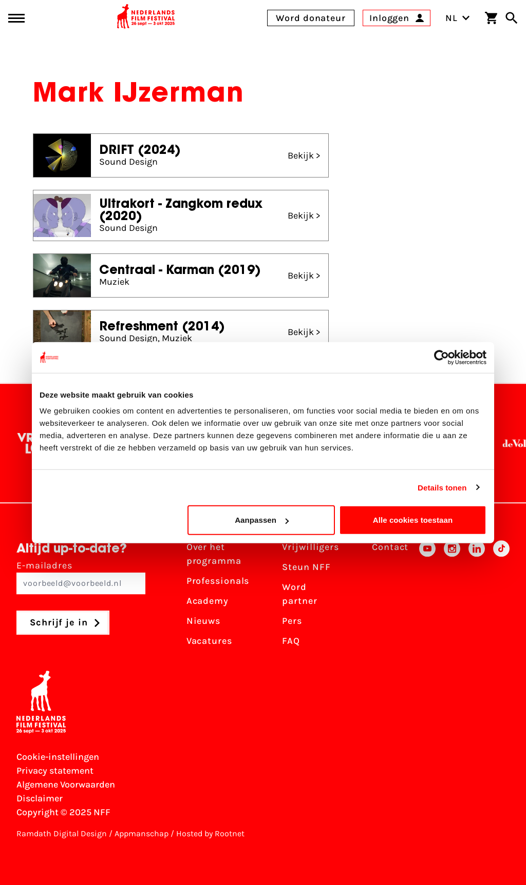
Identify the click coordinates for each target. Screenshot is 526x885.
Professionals (218, 580)
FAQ (291, 640)
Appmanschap (141, 833)
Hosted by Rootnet (210, 833)
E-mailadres (80, 577)
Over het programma (213, 553)
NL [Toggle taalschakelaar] (457, 18)
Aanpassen (262, 520)
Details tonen (442, 487)
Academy (207, 600)
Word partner (299, 593)
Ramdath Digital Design (61, 833)
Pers (292, 620)
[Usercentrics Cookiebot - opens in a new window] (441, 357)
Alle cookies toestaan (413, 520)
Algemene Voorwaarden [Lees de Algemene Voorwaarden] (65, 784)
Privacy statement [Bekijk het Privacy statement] (54, 770)
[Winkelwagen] (491, 18)
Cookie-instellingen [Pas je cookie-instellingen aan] (57, 756)
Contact (390, 547)
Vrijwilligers (310, 547)
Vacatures (209, 640)
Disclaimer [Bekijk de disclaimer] (39, 798)
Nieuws (203, 620)
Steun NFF (306, 567)
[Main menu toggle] (16, 18)
